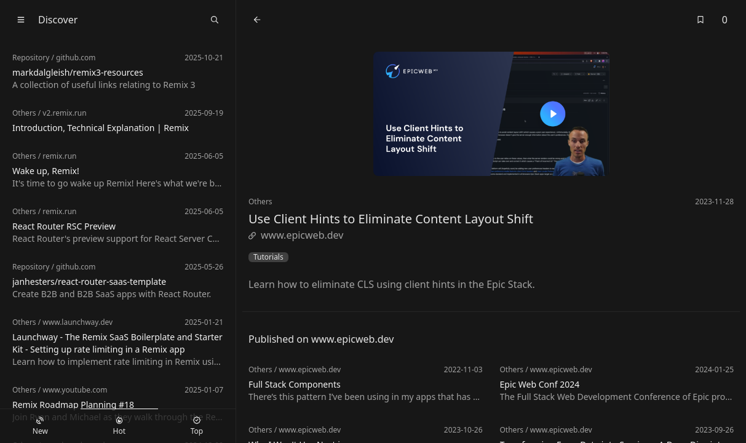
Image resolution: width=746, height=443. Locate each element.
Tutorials (268, 257)
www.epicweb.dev (295, 235)
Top (197, 426)
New (40, 426)
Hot (119, 426)
